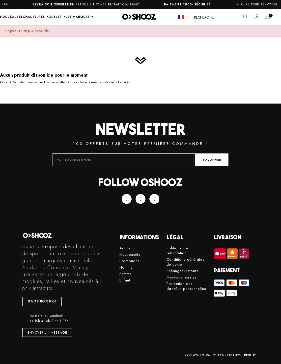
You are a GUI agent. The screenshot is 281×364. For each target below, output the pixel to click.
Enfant (124, 280)
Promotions (129, 261)
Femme (125, 274)
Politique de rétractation (177, 251)
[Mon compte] (256, 16)
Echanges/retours (182, 271)
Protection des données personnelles (186, 286)
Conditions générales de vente (185, 262)
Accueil (126, 248)
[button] (42, 301)
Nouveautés (129, 254)
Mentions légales (182, 277)
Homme (126, 267)
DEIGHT (250, 355)
